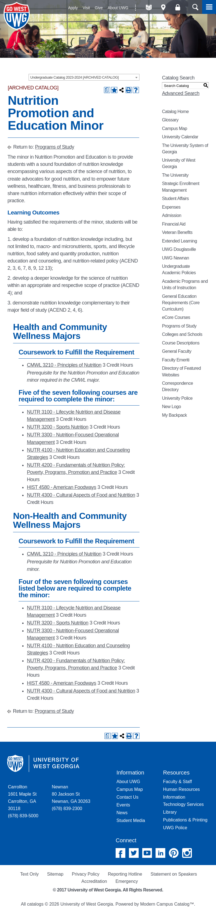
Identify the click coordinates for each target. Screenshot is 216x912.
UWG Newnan (175, 258)
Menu (209, 7)
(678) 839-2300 (67, 808)
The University (175, 175)
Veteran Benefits (177, 232)
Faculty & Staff (177, 781)
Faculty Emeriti (175, 360)
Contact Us (127, 797)
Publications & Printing (185, 820)
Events (123, 805)
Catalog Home (175, 111)
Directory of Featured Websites (181, 371)
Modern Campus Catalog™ (167, 904)
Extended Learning (179, 241)
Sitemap (55, 874)
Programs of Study (54, 147)
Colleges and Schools (182, 334)
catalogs (35, 904)
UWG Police (175, 827)
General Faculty (176, 351)
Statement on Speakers (174, 874)
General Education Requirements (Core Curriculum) (180, 302)
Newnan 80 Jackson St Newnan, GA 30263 (71, 794)
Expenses (171, 207)
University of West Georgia (17, 16)
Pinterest (174, 853)
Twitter (134, 853)
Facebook (120, 853)
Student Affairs (175, 198)
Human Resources (181, 789)
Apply (73, 8)
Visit (86, 8)
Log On (178, 7)
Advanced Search (180, 93)
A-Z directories (149, 7)
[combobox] (84, 77)
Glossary (170, 120)
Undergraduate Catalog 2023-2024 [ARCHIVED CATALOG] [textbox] (74, 77)
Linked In (160, 853)
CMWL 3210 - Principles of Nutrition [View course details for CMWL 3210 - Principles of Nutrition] (64, 365)
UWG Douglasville (179, 249)
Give (99, 8)
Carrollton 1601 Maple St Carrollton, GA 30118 (22, 797)
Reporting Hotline (125, 874)
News (122, 812)
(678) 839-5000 (23, 815)
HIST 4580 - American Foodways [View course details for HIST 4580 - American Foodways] (61, 487)
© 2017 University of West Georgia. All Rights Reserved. (108, 890)
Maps (163, 7)
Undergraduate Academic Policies (179, 269)
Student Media (130, 820)
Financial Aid (173, 224)
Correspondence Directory (177, 386)
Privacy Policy (86, 874)
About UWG (118, 8)
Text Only (29, 874)
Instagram (187, 853)
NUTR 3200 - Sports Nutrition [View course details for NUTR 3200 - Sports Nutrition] (57, 427)
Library (170, 812)
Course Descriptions (180, 343)
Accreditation (94, 881)
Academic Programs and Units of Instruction (185, 284)
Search (195, 7)
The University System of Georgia (185, 148)
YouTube (147, 853)
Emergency (126, 881)
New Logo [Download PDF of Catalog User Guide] (171, 406)
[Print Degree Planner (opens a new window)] (107, 90)
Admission (171, 215)
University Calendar (180, 136)
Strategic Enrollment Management (180, 186)
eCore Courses (176, 317)
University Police (177, 398)
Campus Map (174, 128)
